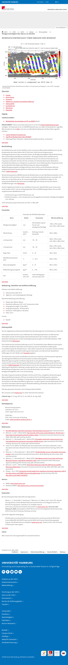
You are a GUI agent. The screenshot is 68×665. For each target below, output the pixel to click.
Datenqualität (10, 104)
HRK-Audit (56, 652)
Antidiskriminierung (9, 642)
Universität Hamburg (10, 2)
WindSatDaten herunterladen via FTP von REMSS (20, 121)
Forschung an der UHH (10, 592)
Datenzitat (9, 110)
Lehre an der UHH (8, 595)
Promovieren (6, 598)
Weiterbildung (7, 585)
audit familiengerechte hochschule (43, 653)
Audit (49, 652)
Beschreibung (10, 97)
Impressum (24, 552)
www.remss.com (37, 522)
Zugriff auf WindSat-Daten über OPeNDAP (18, 137)
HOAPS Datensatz (11, 171)
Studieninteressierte (9, 582)
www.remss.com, (43, 507)
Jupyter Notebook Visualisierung (16, 135)
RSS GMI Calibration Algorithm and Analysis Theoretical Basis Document (27, 431)
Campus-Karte (7, 633)
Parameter (9, 99)
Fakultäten (6, 620)
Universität (6, 611)
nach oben (5, 143)
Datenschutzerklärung (37, 552)
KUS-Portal (40, 2)
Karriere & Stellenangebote (12, 601)
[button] (56, 2)
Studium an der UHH (9, 579)
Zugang (8, 95)
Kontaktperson (10, 106)
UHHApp (5, 636)
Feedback (15, 552)
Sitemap (62, 552)
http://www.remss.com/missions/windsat (31, 486)
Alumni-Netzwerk (8, 623)
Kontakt (4, 630)
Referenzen (9, 108)
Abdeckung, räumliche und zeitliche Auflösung (20, 102)
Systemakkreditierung (63, 652)
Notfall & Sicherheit (9, 639)
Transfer (5, 604)
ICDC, (18, 129)
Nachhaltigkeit (7, 617)
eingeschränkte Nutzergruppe (49, 125)
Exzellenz (5, 614)
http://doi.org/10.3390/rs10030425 (16, 475)
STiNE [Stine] (47, 2)
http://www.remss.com (18, 483)
